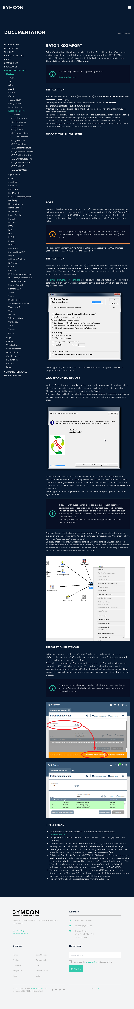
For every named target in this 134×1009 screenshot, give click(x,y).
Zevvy (11, 332)
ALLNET (12, 88)
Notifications (12, 352)
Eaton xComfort (16, 110)
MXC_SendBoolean (19, 136)
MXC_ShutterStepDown (21, 158)
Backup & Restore (14, 55)
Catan (11, 96)
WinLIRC (12, 314)
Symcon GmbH (37, 988)
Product (16, 960)
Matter (11, 244)
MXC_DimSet (16, 125)
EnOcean (12, 185)
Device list (15, 114)
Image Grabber (15, 215)
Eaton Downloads (57, 834)
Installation (11, 48)
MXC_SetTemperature (20, 147)
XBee (10, 325)
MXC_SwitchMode (18, 169)
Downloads (17, 965)
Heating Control (15, 204)
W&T (10, 310)
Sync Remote (14, 299)
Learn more (18, 930)
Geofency (12, 200)
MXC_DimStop (17, 129)
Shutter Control (15, 285)
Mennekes (13, 248)
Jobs (38, 975)
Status (38, 965)
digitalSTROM (14, 99)
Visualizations (12, 345)
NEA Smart (13, 262)
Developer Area (13, 375)
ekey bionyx (13, 181)
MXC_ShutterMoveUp (20, 155)
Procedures (10, 66)
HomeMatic (13, 211)
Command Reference (15, 371)
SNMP (11, 292)
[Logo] (13, 7)
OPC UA (12, 270)
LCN (10, 233)
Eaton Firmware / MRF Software (65, 279)
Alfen (10, 85)
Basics (7, 59)
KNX (10, 229)
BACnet (11, 92)
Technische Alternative (18, 303)
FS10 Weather (14, 192)
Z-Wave (11, 329)
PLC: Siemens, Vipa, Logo (19, 274)
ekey (10, 178)
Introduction (11, 44)
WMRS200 (13, 321)
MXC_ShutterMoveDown (22, 151)
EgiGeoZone (14, 174)
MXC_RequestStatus (19, 133)
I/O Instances (12, 359)
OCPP (11, 266)
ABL (10, 81)
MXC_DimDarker (18, 121)
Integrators (17, 970)
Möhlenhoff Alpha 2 (17, 259)
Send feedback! (123, 33)
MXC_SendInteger (18, 144)
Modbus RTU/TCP (16, 251)
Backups (10, 363)
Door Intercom (15, 107)
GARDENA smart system (19, 196)
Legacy (9, 367)
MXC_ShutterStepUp (20, 162)
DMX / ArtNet (14, 103)
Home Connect (15, 207)
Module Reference (15, 70)
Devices (10, 74)
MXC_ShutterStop (18, 166)
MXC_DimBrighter (18, 118)
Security (9, 52)
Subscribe (76, 968)
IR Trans (12, 222)
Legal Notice (41, 954)
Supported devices (67, 76)
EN (98, 988)
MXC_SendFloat (17, 140)
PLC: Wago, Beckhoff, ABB (20, 277)
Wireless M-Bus (15, 318)
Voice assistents (13, 348)
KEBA (10, 226)
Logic (8, 337)
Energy (9, 341)
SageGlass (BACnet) (17, 281)
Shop (15, 975)
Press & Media (42, 970)
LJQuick (12, 237)
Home (15, 954)
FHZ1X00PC (13, 189)
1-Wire (11, 77)
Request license (20, 933)
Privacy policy (42, 960)
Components (11, 63)
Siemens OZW (14, 288)
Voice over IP (14, 307)
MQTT (11, 255)
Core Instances (13, 356)
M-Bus (11, 240)
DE (92, 988)
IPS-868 (11, 218)
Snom (11, 296)
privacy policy (91, 961)
